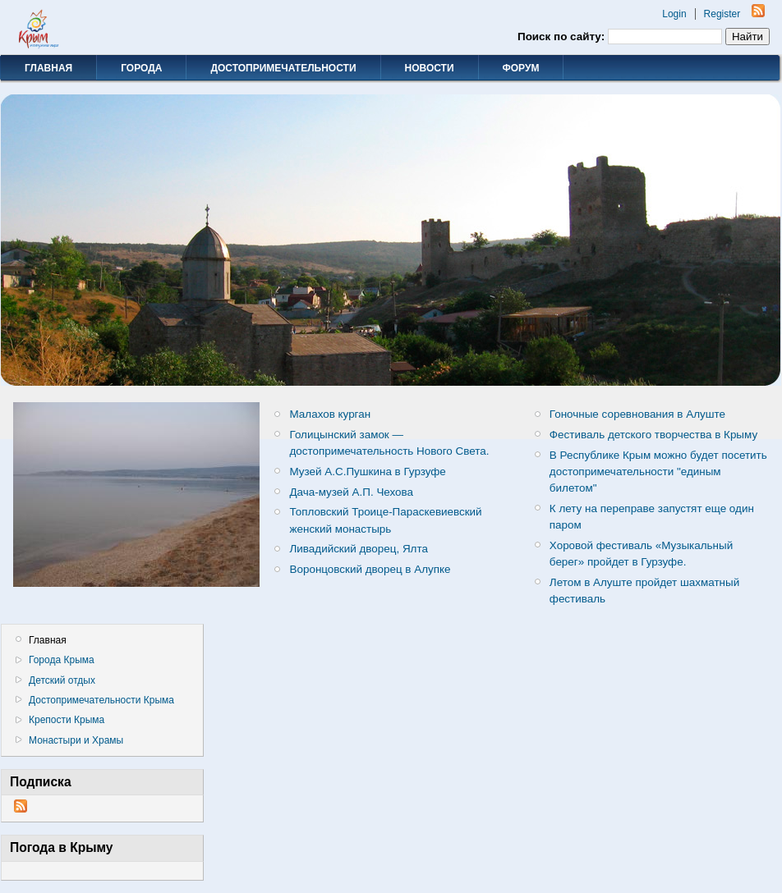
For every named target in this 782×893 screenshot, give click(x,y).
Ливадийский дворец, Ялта (359, 549)
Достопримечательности (283, 68)
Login (674, 14)
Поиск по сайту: (563, 36)
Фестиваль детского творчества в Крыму (653, 434)
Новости (429, 68)
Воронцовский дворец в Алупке (370, 569)
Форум (521, 68)
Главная (48, 68)
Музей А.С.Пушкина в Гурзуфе (368, 471)
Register (722, 14)
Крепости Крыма (66, 720)
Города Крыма (61, 660)
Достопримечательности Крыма (101, 700)
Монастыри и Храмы (76, 740)
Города (141, 68)
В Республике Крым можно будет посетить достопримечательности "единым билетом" (658, 471)
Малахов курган (330, 414)
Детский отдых (62, 680)
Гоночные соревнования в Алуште (637, 414)
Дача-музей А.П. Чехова (352, 492)
